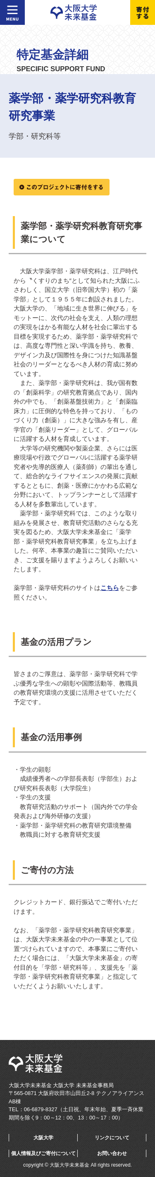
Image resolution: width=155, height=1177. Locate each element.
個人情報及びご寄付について (43, 1153)
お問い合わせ (112, 1153)
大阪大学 (43, 1138)
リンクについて (112, 1138)
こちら (109, 587)
